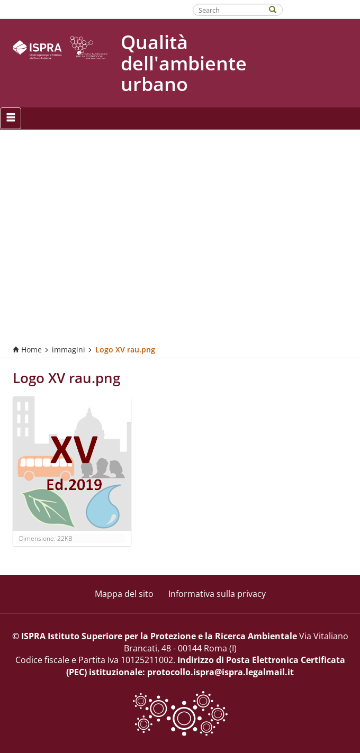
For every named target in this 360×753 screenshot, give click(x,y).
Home (27, 349)
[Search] (278, 9)
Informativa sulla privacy (217, 594)
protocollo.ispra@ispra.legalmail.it (220, 672)
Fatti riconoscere (326, 9)
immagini (68, 349)
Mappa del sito (124, 594)
